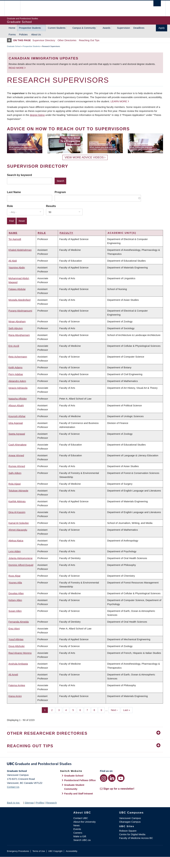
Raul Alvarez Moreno (20, 653)
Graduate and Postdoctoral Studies (85, 764)
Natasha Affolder (17, 398)
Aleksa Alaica (15, 540)
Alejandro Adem (17, 381)
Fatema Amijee (16, 685)
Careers (77, 832)
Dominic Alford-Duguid (20, 565)
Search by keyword (19, 174)
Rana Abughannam (19, 335)
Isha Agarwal (15, 423)
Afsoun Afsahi (16, 405)
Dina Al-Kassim (16, 512)
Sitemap (29, 802)
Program (60, 192)
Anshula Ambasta (18, 663)
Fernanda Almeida (18, 621)
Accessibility (71, 851)
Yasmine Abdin (16, 267)
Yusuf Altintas (15, 639)
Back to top (15, 802)
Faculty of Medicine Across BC (136, 838)
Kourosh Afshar (17, 416)
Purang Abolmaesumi (20, 310)
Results (51, 205)
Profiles (40, 802)
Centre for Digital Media (132, 834)
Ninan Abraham (17, 321)
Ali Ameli (13, 674)
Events (77, 829)
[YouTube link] (121, 778)
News (76, 825)
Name (13, 232)
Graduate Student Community (74, 787)
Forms (12, 34)
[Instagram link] (103, 778)
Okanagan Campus (130, 821)
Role (10, 205)
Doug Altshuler (16, 646)
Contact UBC (80, 818)
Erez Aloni (14, 628)
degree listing (37, 115)
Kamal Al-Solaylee (18, 523)
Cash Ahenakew (17, 444)
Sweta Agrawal (16, 433)
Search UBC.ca (81, 840)
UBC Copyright (55, 851)
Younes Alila (15, 582)
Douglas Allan (16, 593)
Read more (16, 67)
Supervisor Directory (44, 40)
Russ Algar (14, 575)
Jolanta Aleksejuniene (20, 558)
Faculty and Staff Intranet (78, 793)
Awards (106, 28)
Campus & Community (84, 28)
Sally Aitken (14, 473)
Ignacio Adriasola (17, 387)
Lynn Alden (14, 551)
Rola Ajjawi (14, 483)
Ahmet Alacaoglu (17, 529)
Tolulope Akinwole (18, 490)
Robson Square (127, 830)
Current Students (56, 28)
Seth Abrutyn (15, 328)
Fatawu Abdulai (17, 289)
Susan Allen (15, 611)
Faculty (66, 232)
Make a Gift (79, 836)
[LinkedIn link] (112, 778)
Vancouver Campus (130, 818)
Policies (23, 34)
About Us (36, 34)
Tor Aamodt (14, 239)
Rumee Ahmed (16, 466)
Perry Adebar (15, 374)
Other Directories (67, 40)
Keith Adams (15, 367)
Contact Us (13, 786)
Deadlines (138, 27)
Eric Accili (13, 345)
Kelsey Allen (15, 600)
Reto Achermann (17, 356)
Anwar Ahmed (16, 455)
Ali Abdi (12, 260)
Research (51, 802)
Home (12, 27)
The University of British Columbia (15, 8)
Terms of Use (38, 851)
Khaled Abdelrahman (20, 249)
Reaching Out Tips (89, 40)
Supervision (123, 27)
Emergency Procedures (18, 851)
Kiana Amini (15, 696)
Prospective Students (30, 28)
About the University (84, 821)
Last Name (14, 192)
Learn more (119, 101)
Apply (161, 27)
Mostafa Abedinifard (19, 299)
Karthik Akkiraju (17, 501)
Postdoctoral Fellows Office (80, 780)
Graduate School (14, 46)
